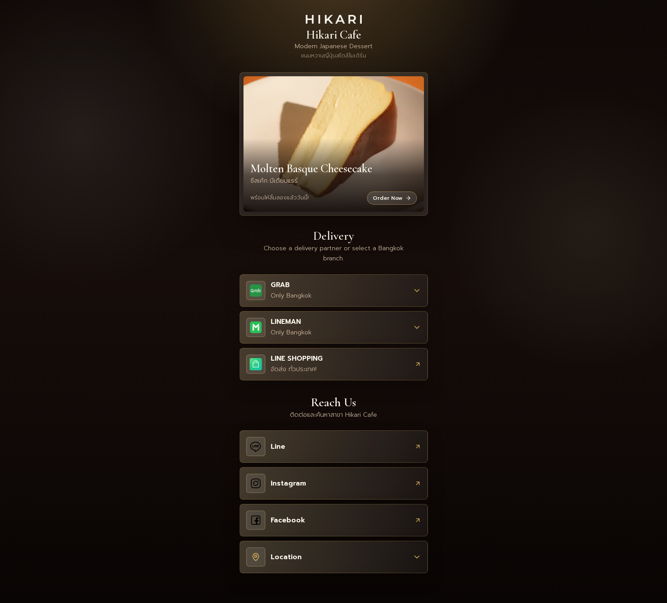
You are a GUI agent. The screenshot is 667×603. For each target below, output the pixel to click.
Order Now (392, 198)
